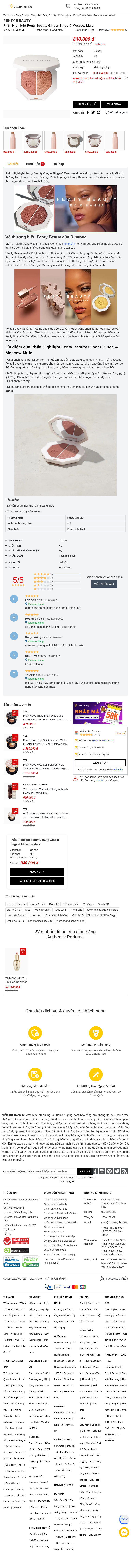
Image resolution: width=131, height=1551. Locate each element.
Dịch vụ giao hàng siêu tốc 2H (60, 1240)
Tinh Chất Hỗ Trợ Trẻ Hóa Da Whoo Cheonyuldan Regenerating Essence (16, 980)
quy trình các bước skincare (102, 909)
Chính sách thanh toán (56, 1218)
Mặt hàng (16, 540)
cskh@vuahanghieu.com (114, 1222)
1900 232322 (93, 8)
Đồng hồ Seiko (15, 920)
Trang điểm (56, 30)
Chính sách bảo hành (55, 1204)
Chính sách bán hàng (55, 1199)
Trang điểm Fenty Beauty (43, 15)
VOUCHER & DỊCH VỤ (38, 1364)
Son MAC (103, 904)
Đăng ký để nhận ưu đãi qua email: (19, 1171)
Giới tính (15, 545)
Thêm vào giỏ (86, 104)
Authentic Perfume (90, 731)
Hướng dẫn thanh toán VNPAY (19, 1225)
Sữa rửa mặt (38, 904)
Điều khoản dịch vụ (54, 1231)
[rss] (124, 1171)
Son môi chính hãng (56, 915)
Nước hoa (35, 915)
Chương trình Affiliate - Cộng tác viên (20, 1219)
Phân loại (16, 555)
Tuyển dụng (9, 1229)
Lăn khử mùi (14, 909)
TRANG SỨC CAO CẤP (114, 1300)
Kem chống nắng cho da (70, 920)
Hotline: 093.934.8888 (37, 880)
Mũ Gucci (88, 904)
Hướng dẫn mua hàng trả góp (59, 1254)
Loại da (14, 567)
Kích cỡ (14, 562)
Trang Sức (76, 909)
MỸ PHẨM (59, 1494)
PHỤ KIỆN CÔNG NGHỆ (63, 1300)
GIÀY (82, 1418)
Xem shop (100, 762)
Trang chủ (8, 15)
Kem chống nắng (16, 904)
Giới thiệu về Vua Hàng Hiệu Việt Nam (21, 1201)
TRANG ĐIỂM (86, 1330)
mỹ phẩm (69, 243)
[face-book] (94, 1171)
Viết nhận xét (104, 583)
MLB (28, 909)
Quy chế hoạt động (13, 1207)
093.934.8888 (91, 4)
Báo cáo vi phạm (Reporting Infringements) (59, 1261)
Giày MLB (78, 915)
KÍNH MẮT (59, 1406)
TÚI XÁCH (8, 1297)
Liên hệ (7, 1234)
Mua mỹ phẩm (43, 909)
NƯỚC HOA (60, 1336)
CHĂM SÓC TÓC (63, 1439)
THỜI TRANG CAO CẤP (13, 1364)
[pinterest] (109, 1171)
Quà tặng (60, 909)
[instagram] (102, 1171)
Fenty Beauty (22, 15)
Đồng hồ (54, 904)
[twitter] (117, 1171)
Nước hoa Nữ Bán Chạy (101, 915)
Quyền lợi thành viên (55, 1250)
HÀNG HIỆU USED (63, 1485)
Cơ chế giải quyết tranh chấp (59, 1236)
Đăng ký (118, 769)
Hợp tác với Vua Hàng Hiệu (18, 1212)
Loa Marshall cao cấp (40, 920)
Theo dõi (121, 733)
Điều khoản (36, 1279)
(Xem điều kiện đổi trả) (103, 740)
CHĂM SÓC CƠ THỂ (39, 1528)
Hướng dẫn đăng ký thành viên (60, 1245)
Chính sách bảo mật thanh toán (60, 1222)
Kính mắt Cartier (16, 915)
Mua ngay (114, 104)
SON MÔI (84, 1297)
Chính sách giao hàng (55, 1208)
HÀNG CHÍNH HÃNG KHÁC (115, 1358)
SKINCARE (34, 1297)
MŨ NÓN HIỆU (36, 1476)
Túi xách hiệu (71, 904)
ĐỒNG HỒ (34, 1437)
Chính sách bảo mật (54, 1227)
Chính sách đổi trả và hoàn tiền (60, 1213)
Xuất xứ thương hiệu (24, 550)
